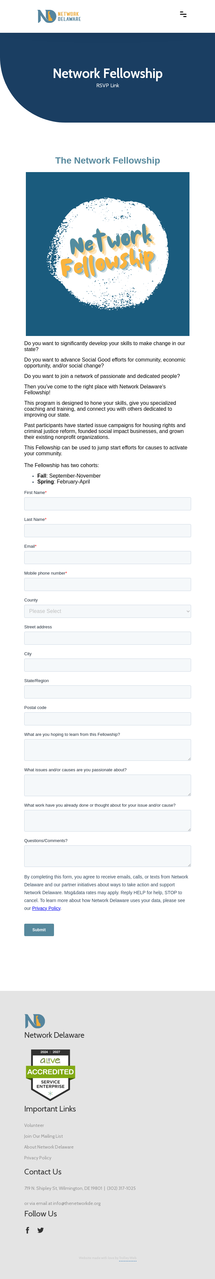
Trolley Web (127, 1258)
